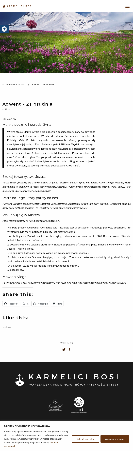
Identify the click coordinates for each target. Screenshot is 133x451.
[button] (4, 29)
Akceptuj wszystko (114, 438)
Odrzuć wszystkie (85, 438)
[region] (66, 436)
